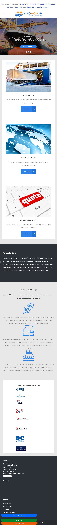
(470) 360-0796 (16, 7)
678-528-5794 (23, 4)
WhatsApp (19, 520)
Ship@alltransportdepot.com (38, 7)
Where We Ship (7, 506)
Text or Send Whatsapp (37, 4)
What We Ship (7, 503)
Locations (6, 509)
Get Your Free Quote (19, 523)
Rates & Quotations (9, 512)
